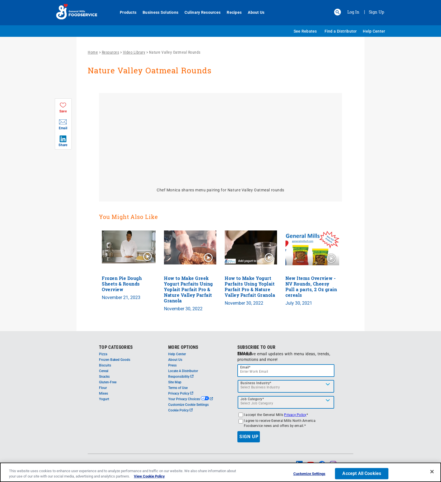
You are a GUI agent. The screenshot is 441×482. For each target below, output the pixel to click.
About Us (253, 12)
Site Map (174, 382)
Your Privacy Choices (190, 399)
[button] (337, 12)
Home (93, 52)
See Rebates (305, 31)
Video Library (134, 52)
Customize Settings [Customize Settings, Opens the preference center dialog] (309, 474)
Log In (353, 12)
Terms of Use (178, 388)
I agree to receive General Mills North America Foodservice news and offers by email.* (280, 423)
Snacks (104, 377)
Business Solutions (157, 12)
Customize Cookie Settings (188, 405)
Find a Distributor (341, 31)
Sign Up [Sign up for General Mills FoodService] (376, 12)
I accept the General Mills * (276, 415)
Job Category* (252, 399)
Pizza (103, 354)
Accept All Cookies (361, 473)
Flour (103, 388)
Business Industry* (255, 383)
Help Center (374, 31)
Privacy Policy (180, 393)
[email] (286, 370)
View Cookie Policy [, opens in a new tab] (149, 476)
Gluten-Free (107, 382)
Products (125, 12)
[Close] (432, 471)
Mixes (103, 393)
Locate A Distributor (183, 371)
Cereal (103, 371)
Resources (110, 52)
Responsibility (181, 377)
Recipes (231, 12)
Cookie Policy (180, 410)
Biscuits (105, 365)
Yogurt (104, 399)
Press (172, 365)
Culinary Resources (199, 12)
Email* (245, 367)
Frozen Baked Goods (114, 360)
